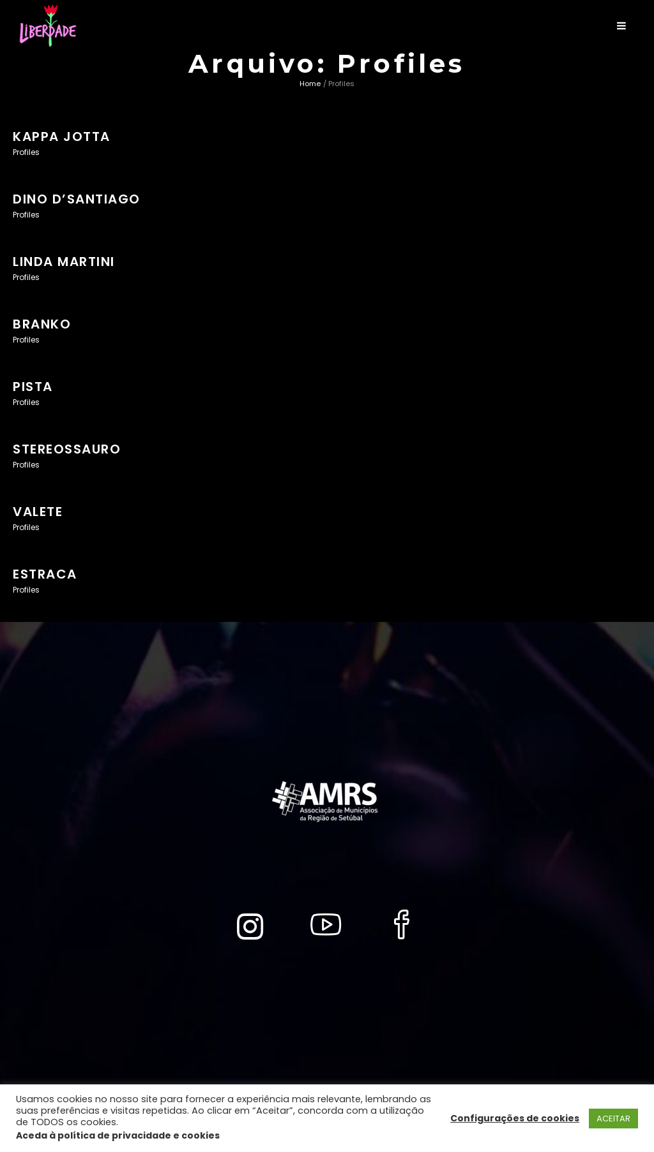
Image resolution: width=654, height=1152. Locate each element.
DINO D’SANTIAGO (77, 199)
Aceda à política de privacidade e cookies (118, 1135)
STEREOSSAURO (67, 449)
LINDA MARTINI (64, 261)
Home (310, 83)
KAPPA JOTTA (61, 136)
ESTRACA (45, 574)
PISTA (33, 386)
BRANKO (42, 324)
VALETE (38, 512)
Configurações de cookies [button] (514, 1118)
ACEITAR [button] (613, 1118)
